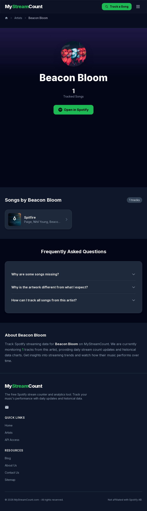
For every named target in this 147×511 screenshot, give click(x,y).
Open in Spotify (73, 110)
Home (9, 425)
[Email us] (7, 407)
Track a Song (116, 6)
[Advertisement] (73, 157)
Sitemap (10, 479)
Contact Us (12, 472)
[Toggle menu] (138, 7)
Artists (18, 18)
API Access (12, 439)
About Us (11, 465)
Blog (8, 458)
